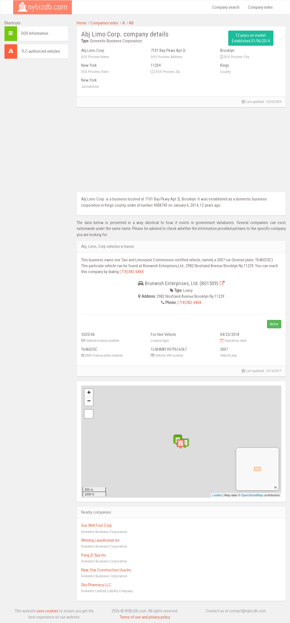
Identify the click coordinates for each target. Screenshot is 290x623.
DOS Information (34, 33)
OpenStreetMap (252, 495)
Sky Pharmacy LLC (96, 584)
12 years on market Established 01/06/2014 (251, 38)
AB (131, 23)
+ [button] (89, 393)
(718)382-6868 (131, 271)
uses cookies (47, 610)
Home (81, 23)
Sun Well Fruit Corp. (97, 525)
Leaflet (217, 495)
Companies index (104, 23)
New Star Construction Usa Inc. (106, 570)
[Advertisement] (36, 147)
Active (274, 324)
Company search (225, 7)
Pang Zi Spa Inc (93, 555)
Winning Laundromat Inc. (101, 540)
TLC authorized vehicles (40, 51)
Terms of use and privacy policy (145, 617)
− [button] (89, 401)
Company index (260, 7)
